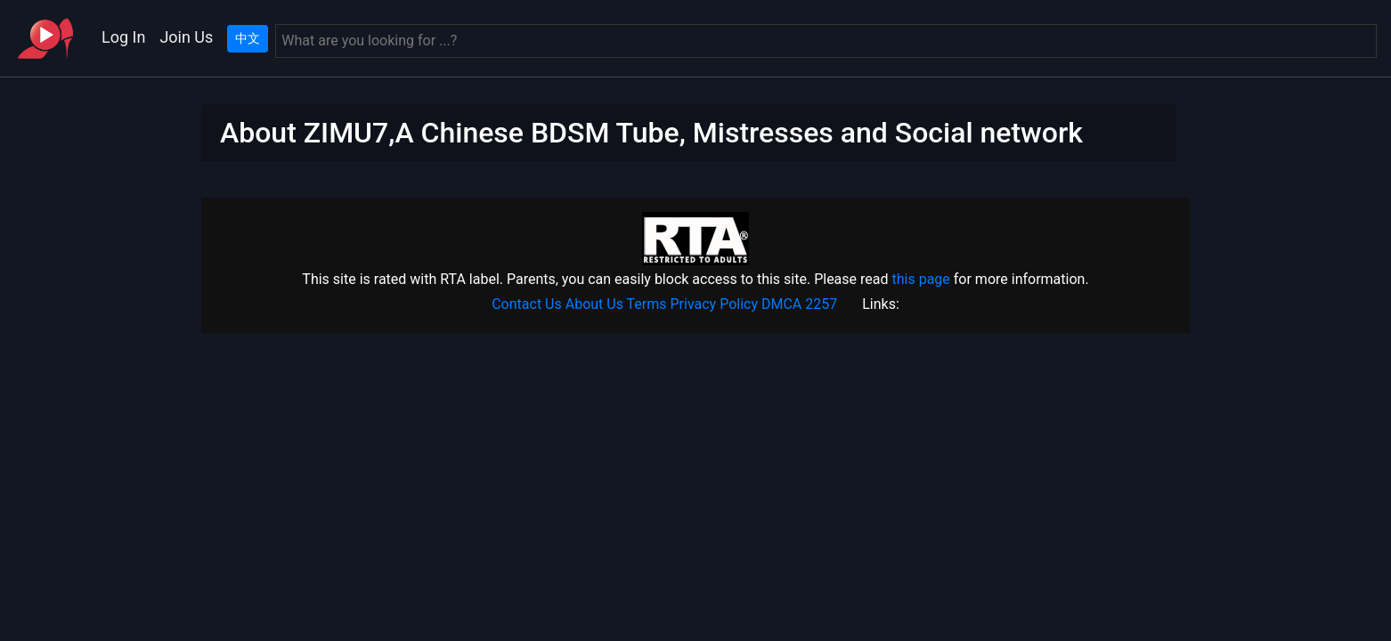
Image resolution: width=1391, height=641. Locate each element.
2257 (821, 304)
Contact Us (527, 304)
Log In (123, 37)
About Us (594, 304)
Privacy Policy (715, 304)
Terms (647, 304)
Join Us (186, 37)
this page (920, 279)
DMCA (781, 304)
